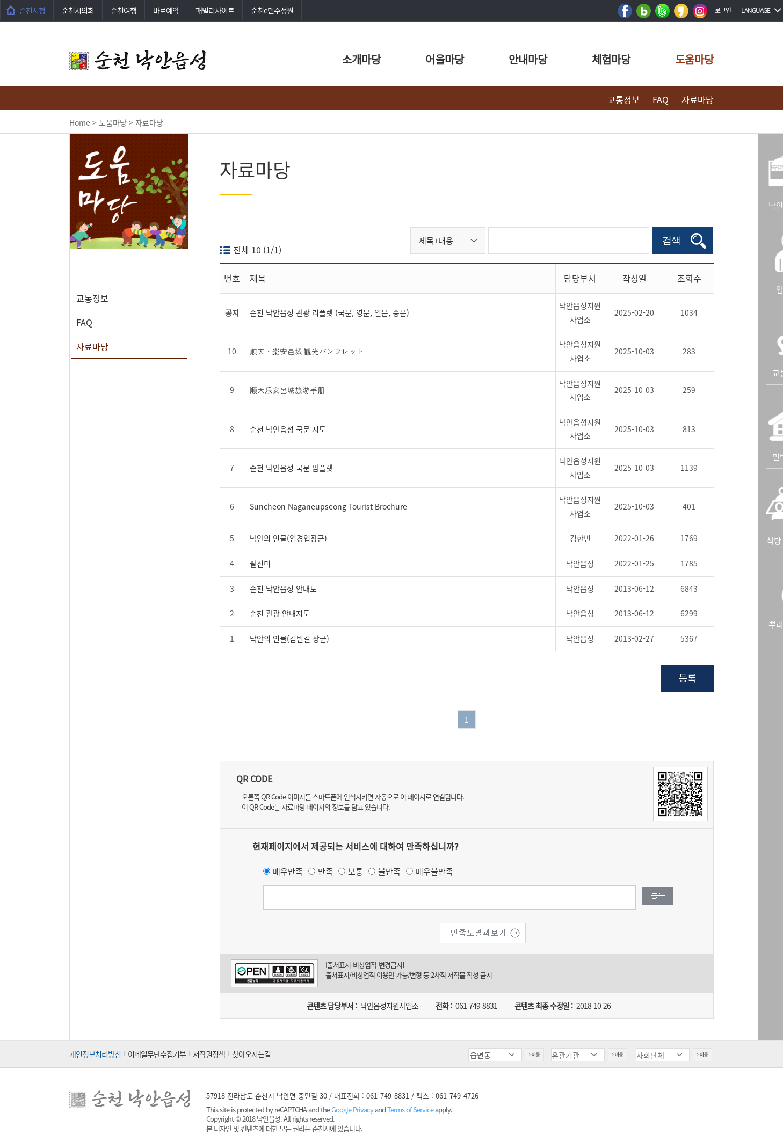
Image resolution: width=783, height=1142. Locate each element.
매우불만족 (434, 871)
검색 (671, 240)
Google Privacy (353, 1109)
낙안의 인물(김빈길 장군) (289, 638)
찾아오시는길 (251, 1054)
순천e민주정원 (272, 10)
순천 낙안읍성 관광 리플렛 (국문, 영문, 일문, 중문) (329, 312)
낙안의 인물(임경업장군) (288, 538)
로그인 (723, 10)
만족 (325, 871)
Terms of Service (410, 1109)
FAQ (661, 99)
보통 (355, 871)
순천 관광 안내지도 (280, 613)
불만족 (389, 871)
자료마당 (698, 99)
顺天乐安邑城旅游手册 (287, 389)
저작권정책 (209, 1054)
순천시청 (32, 10)
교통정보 (623, 99)
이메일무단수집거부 (157, 1054)
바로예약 (166, 10)
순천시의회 (78, 10)
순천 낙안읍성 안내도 (283, 588)
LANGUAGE (755, 10)
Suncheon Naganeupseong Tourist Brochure (328, 506)
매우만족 (288, 871)
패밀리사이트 (214, 10)
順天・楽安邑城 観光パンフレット (307, 351)
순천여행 (123, 10)
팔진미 (260, 563)
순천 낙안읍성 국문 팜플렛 (291, 467)
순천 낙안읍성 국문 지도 (288, 429)
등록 (687, 678)
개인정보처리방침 (95, 1054)
